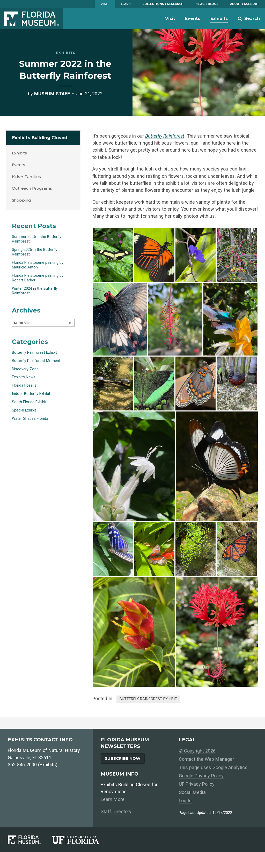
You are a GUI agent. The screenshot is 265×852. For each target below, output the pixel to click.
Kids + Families (26, 176)
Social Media (192, 792)
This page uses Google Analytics (213, 767)
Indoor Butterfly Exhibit (31, 393)
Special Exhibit (24, 410)
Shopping (21, 200)
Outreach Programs (32, 188)
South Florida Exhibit (29, 402)
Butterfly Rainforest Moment (36, 360)
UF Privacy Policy (197, 784)
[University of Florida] (81, 839)
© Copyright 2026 (197, 751)
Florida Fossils (24, 385)
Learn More (112, 799)
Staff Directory (116, 811)
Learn (126, 4)
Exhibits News (23, 377)
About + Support (244, 4)
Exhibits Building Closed (40, 137)
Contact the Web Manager (206, 759)
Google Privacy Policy (201, 775)
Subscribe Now (123, 758)
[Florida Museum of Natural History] (30, 839)
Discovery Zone (25, 369)
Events (192, 18)
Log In (185, 800)
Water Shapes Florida (30, 418)
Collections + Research (162, 4)
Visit (105, 4)
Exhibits (219, 18)
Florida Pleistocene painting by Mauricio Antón (37, 264)
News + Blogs (206, 4)
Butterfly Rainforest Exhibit (148, 699)
